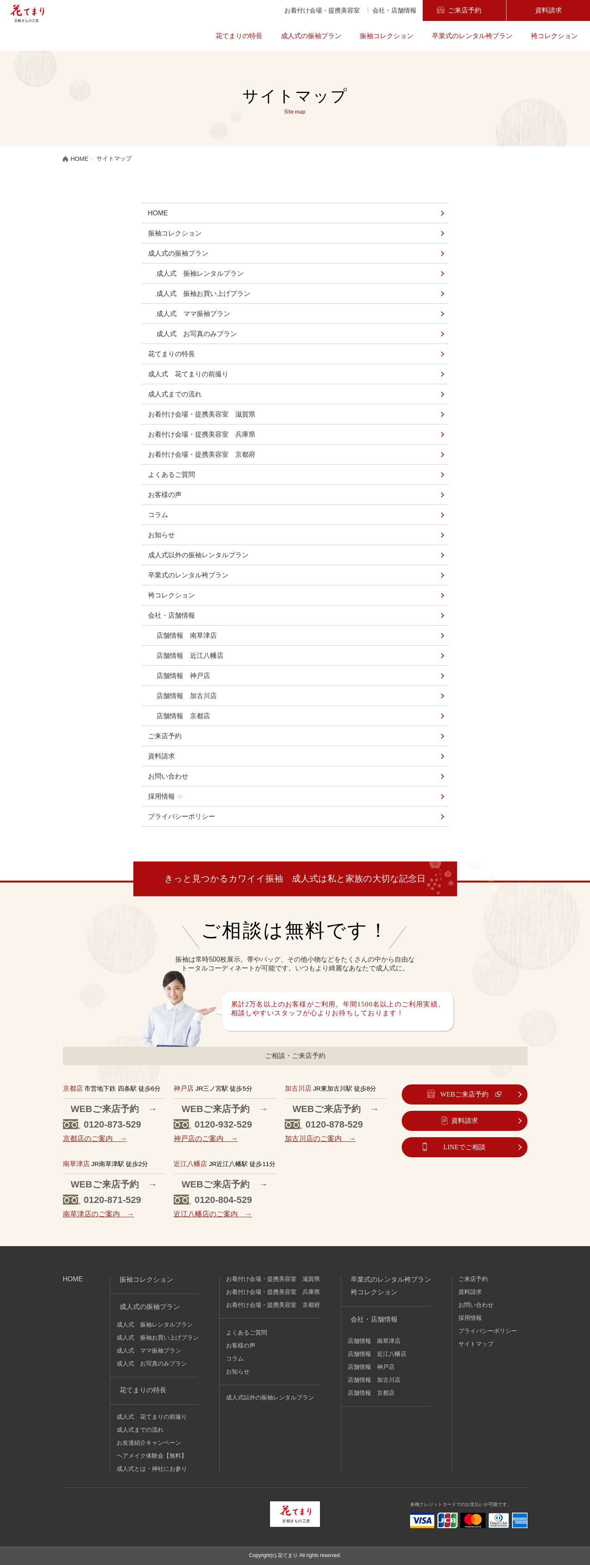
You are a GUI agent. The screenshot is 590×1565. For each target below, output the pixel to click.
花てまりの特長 (239, 35)
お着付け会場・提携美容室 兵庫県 (201, 434)
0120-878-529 (334, 1124)
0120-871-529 (112, 1200)
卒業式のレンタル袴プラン (472, 35)
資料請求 (548, 10)
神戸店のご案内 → (206, 1139)
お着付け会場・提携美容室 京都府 (201, 454)
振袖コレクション (386, 35)
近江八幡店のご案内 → (213, 1214)
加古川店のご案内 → (320, 1139)
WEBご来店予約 (464, 1094)
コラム (158, 514)
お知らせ (161, 534)
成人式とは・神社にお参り (152, 1468)
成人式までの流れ (175, 394)
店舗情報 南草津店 (186, 635)
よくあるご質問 (171, 474)
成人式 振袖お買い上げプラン (203, 293)
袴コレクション (554, 35)
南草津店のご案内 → (98, 1214)
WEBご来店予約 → (114, 1109)
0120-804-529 (223, 1200)
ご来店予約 (464, 10)
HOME (158, 213)
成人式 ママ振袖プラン (193, 313)
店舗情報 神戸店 (183, 675)
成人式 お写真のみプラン (196, 333)
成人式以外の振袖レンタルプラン (198, 555)
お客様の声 (165, 494)
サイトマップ (476, 1343)
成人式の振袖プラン (311, 35)
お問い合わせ (168, 776)
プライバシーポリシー (181, 816)
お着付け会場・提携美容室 (322, 10)
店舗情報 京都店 (183, 715)
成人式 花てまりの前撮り (188, 374)
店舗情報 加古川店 (186, 695)
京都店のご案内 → (95, 1139)
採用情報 (161, 796)
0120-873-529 (112, 1124)
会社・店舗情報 (394, 10)
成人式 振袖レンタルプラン (200, 273)
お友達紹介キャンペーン (149, 1442)
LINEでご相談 (464, 1147)
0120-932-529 (223, 1124)
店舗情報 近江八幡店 (190, 655)
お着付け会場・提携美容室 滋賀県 (201, 414)
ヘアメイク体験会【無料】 (152, 1455)
